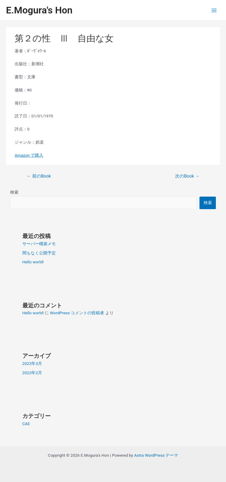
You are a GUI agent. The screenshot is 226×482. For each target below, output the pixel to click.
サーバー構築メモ (39, 243)
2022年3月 (32, 363)
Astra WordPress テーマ (156, 455)
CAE (26, 423)
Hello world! (33, 261)
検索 (14, 192)
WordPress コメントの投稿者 (77, 312)
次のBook (187, 176)
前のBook (39, 176)
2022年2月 (32, 372)
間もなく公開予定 (39, 253)
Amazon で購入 (29, 155)
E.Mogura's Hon (39, 10)
